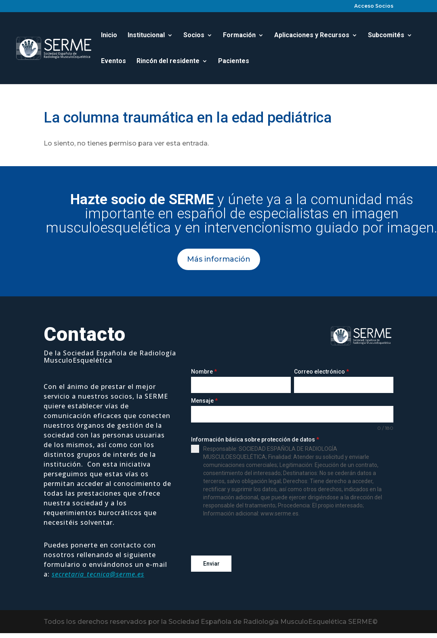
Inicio (109, 35)
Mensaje (204, 400)
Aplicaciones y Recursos (311, 35)
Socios (193, 35)
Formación (239, 35)
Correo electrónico (321, 371)
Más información (218, 259)
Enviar (211, 563)
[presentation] (252, 536)
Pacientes (233, 61)
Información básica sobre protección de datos (255, 439)
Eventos (113, 61)
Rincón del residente (168, 61)
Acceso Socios (373, 6)
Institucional (146, 35)
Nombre (204, 371)
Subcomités (386, 35)
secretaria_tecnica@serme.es (98, 574)
